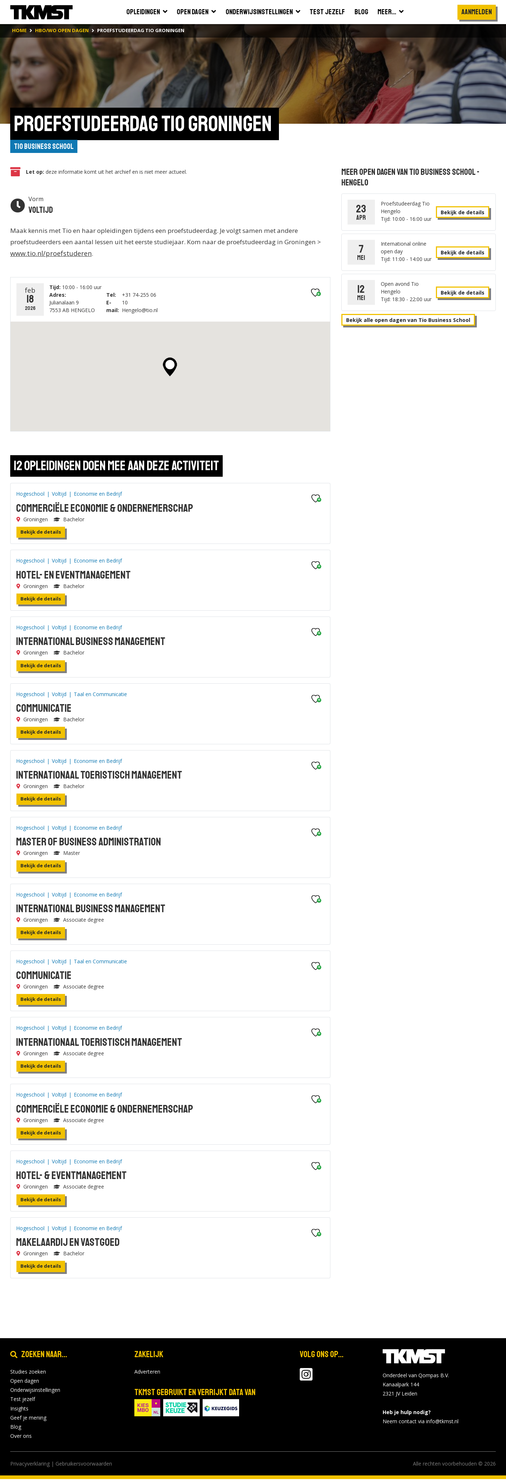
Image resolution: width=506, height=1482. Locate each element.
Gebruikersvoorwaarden (83, 1466)
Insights (19, 1411)
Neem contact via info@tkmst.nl (421, 1424)
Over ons (21, 1438)
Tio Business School (47, 147)
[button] (170, 369)
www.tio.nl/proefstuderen (91, 256)
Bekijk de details (40, 534)
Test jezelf (22, 1401)
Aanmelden (476, 11)
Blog (15, 1429)
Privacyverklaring (30, 1466)
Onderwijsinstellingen (35, 1392)
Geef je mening (28, 1420)
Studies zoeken (28, 1374)
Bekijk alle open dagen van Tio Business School (408, 321)
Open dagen (24, 1383)
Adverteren (147, 1374)
